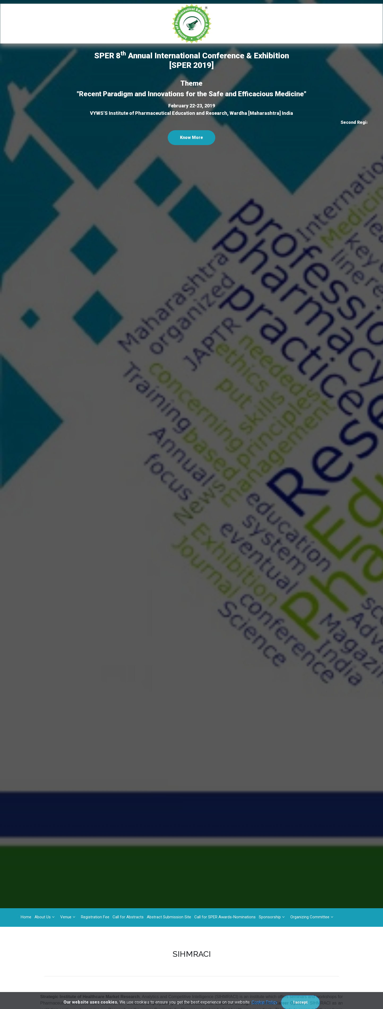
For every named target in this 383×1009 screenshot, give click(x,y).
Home (26, 917)
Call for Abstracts (128, 917)
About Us (43, 917)
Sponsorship (270, 917)
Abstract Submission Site (169, 917)
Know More (191, 137)
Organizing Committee (309, 917)
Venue (65, 917)
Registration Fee (95, 917)
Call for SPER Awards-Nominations (225, 917)
